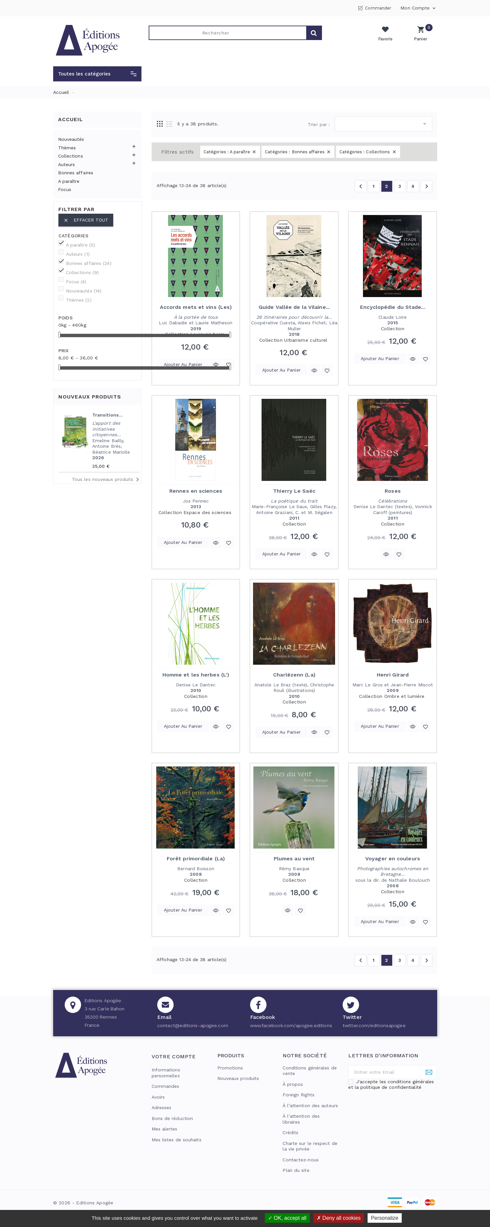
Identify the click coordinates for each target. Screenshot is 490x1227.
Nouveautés (71, 139)
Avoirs (158, 1097)
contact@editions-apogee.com (192, 1025)
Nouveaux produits (238, 1078)
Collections (70, 156)
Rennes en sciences (195, 491)
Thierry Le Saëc (294, 491)
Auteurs (66, 164)
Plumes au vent (294, 858)
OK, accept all (287, 1218)
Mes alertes (165, 1128)
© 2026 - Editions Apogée (83, 1202)
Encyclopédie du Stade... (392, 307)
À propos (293, 1084)
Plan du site (296, 1170)
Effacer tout (85, 220)
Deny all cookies (339, 1218)
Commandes (166, 1086)
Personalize (384, 1218)
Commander (378, 8)
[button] (97, 73)
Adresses (162, 1107)
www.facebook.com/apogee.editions (291, 1025)
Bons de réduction (172, 1118)
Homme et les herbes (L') (195, 675)
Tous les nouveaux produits (106, 480)
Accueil (70, 119)
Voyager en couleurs (392, 858)
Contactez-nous (300, 1159)
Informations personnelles (166, 1072)
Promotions (230, 1067)
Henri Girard (393, 675)
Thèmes (67, 147)
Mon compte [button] (418, 8)
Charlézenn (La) (294, 675)
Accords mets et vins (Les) (196, 307)
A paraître (69, 181)
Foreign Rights (298, 1094)
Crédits (290, 1132)
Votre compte (174, 1056)
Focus (65, 189)
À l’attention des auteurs (310, 1105)
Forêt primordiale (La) (196, 858)
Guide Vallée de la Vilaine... (294, 307)
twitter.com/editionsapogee (374, 1025)
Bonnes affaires (76, 172)
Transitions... (107, 415)
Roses (393, 491)
